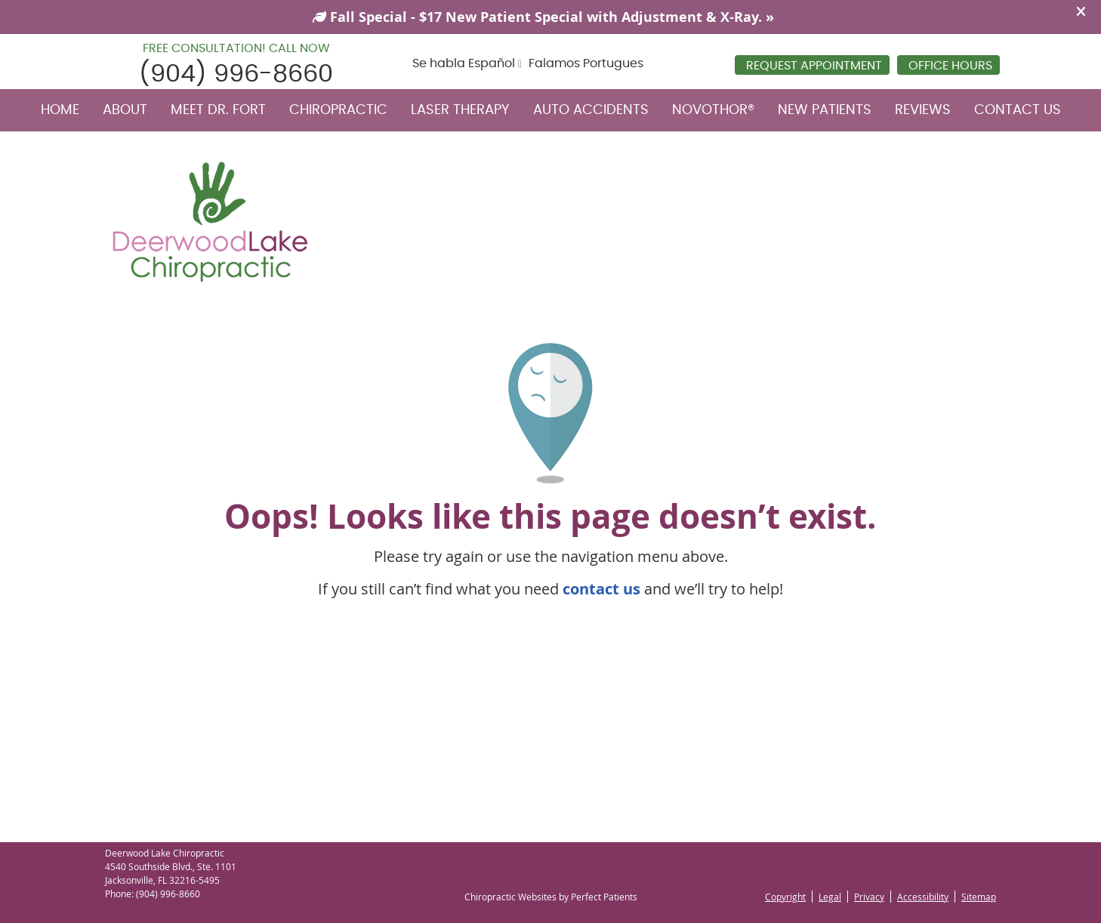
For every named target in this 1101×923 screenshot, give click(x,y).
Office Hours (950, 66)
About (125, 110)
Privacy (869, 897)
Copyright (785, 897)
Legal (830, 897)
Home (60, 110)
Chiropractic (338, 110)
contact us (601, 589)
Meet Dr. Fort (218, 110)
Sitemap (978, 897)
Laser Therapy (460, 110)
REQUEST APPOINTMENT (814, 66)
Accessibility (922, 897)
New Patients (824, 110)
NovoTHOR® (713, 110)
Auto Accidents (591, 110)
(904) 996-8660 (236, 74)
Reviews (923, 110)
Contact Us (1017, 110)
